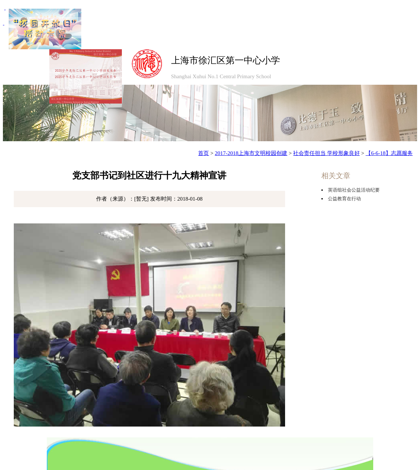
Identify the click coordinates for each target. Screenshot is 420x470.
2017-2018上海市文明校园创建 (251, 153)
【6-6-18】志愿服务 (389, 153)
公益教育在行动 (344, 198)
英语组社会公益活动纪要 (354, 190)
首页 (203, 153)
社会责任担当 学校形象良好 (326, 153)
